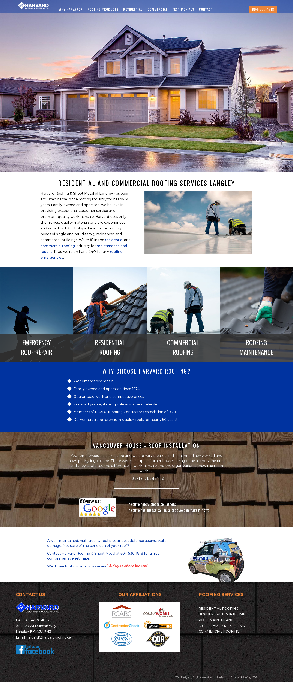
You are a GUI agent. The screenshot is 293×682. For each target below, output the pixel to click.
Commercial (177, 9)
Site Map (221, 677)
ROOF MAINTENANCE (217, 620)
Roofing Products (122, 9)
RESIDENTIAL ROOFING (110, 347)
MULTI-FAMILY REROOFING (222, 626)
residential (114, 240)
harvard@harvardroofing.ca (48, 637)
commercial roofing (58, 246)
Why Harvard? (90, 9)
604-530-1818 (263, 9)
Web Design (182, 677)
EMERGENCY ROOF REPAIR (36, 347)
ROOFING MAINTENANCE (256, 347)
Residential (152, 9)
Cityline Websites (202, 677)
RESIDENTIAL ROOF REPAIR (222, 614)
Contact (225, 9)
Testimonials (203, 9)
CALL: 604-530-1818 (32, 620)
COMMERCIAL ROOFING (183, 347)
